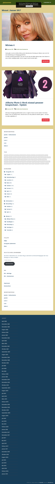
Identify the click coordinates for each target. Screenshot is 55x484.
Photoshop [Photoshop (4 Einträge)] (11, 161)
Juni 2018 (4, 421)
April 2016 (4, 468)
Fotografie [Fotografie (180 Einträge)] (29, 157)
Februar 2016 (5, 471)
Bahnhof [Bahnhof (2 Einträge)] (17, 155)
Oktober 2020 (5, 363)
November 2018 (6, 407)
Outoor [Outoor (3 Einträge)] (6, 161)
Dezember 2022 (6, 338)
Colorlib (41, 482)
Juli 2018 (4, 418)
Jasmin (6, 137)
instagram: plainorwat (10, 243)
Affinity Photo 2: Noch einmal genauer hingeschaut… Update (24, 103)
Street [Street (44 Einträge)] (19, 163)
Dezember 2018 (6, 404)
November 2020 (6, 360)
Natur (8, 182)
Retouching (9, 203)
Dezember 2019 (6, 379)
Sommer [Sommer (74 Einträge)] (48, 161)
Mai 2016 (4, 465)
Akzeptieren (29, 6)
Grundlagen (10, 221)
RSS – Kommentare (9, 276)
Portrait (9, 188)
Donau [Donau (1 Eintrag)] (10, 157)
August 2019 (5, 390)
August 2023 (5, 329)
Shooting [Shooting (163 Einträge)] (43, 161)
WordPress (50, 482)
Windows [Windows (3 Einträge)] (37, 163)
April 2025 (4, 321)
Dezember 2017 (6, 432)
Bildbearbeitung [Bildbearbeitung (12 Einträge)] (40, 155)
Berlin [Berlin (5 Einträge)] (28, 155)
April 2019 (4, 396)
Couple (8, 174)
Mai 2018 (4, 424)
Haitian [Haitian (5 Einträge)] (48, 157)
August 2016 (5, 457)
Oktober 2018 (5, 410)
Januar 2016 (5, 474)
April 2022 (4, 340)
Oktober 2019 (5, 385)
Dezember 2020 (6, 357)
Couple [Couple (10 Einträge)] (6, 157)
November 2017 (6, 435)
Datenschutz (7, 286)
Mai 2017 (4, 440)
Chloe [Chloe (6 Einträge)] (46, 155)
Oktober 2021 (5, 349)
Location (9, 180)
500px (5, 240)
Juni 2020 (4, 368)
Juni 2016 (4, 462)
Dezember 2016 (6, 451)
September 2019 (6, 388)
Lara (5, 143)
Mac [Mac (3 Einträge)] (29, 159)
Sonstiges (9, 227)
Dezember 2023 (6, 324)
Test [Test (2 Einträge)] (27, 163)
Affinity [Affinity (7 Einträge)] (6, 155)
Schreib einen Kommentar (22, 49)
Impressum (7, 283)
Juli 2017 (4, 437)
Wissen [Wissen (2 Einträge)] (46, 163)
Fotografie (8, 171)
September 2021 (6, 351)
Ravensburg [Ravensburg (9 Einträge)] (23, 161)
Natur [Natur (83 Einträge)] (39, 159)
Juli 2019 (4, 393)
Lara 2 (5, 140)
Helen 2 (6, 145)
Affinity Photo (10, 219)
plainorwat (7, 2)
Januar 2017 (5, 449)
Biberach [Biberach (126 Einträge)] (33, 155)
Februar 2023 (5, 332)
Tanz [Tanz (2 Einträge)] (23, 163)
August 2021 (5, 354)
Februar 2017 (5, 446)
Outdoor (9, 185)
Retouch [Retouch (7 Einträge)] (29, 161)
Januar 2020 (5, 376)
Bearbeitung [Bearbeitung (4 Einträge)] (23, 155)
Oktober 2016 (5, 454)
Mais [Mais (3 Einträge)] (32, 159)
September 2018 (6, 412)
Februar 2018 (5, 426)
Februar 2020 (5, 374)
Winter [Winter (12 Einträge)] (42, 163)
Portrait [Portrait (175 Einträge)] (17, 161)
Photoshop (9, 224)
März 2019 (4, 399)
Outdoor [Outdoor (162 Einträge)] (44, 159)
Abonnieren (9, 264)
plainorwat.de (47, 2)
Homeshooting (10, 177)
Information (9, 201)
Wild (8, 196)
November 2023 (6, 326)
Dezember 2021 (6, 346)
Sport (8, 191)
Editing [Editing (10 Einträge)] (14, 157)
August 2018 (5, 415)
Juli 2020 (4, 365)
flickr (5, 246)
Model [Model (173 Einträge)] (35, 159)
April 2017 (4, 443)
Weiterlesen (46, 61)
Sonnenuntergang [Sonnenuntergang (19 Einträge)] (8, 163)
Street (8, 194)
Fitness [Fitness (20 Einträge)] (24, 157)
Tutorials (9, 230)
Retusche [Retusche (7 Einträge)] (34, 161)
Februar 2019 (5, 401)
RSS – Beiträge (7, 273)
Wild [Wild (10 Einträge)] (33, 163)
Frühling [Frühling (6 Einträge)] (35, 157)
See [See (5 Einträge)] (38, 161)
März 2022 (4, 343)
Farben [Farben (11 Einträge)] (19, 157)
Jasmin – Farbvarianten (10, 134)
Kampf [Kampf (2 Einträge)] (18, 159)
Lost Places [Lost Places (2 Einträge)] (23, 159)
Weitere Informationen (34, 4)
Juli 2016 (4, 460)
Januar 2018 (5, 429)
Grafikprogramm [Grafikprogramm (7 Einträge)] (42, 157)
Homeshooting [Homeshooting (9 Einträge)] (12, 159)
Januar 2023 (5, 335)
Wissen (8, 216)
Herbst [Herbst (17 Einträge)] (6, 159)
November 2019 (6, 382)
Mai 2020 (4, 371)
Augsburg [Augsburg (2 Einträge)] (11, 155)
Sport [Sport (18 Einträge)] (15, 163)
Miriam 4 (9, 45)
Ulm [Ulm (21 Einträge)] (30, 163)
